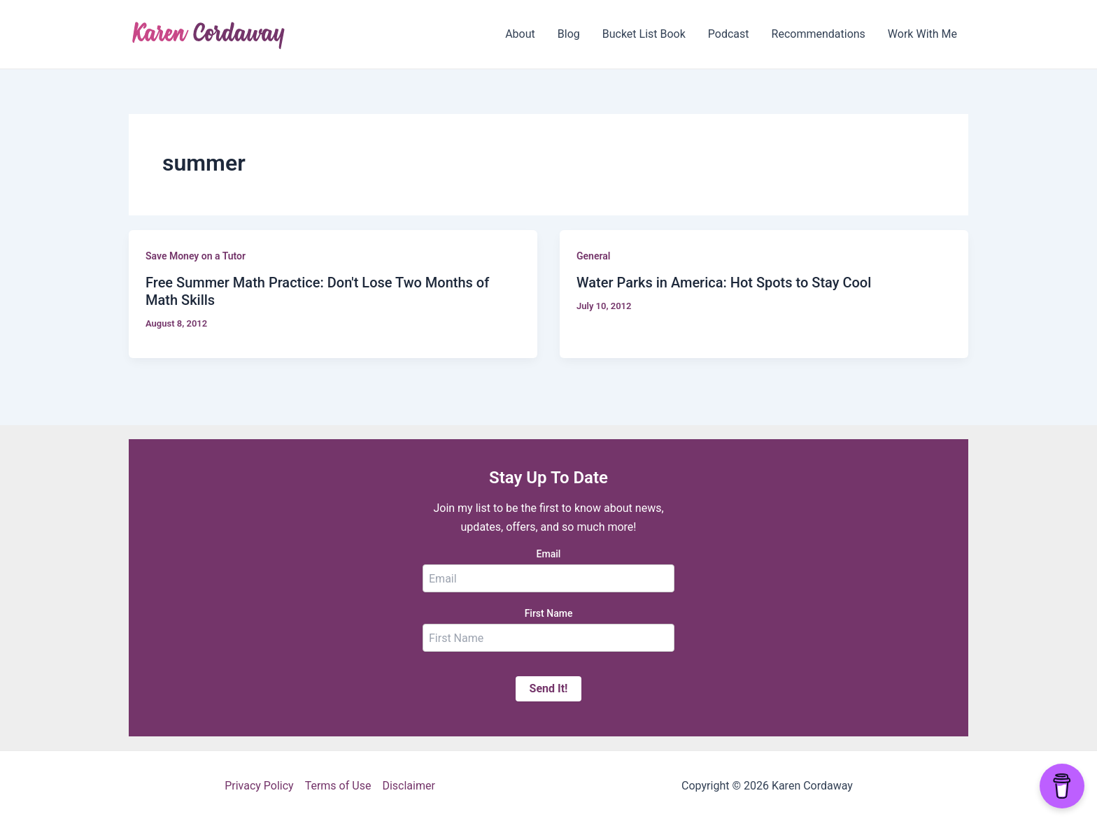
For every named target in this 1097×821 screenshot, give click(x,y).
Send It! (549, 688)
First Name (549, 613)
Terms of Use (338, 785)
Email (549, 553)
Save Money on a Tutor (196, 256)
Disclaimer (408, 785)
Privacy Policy (259, 785)
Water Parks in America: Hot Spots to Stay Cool (723, 282)
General (593, 256)
